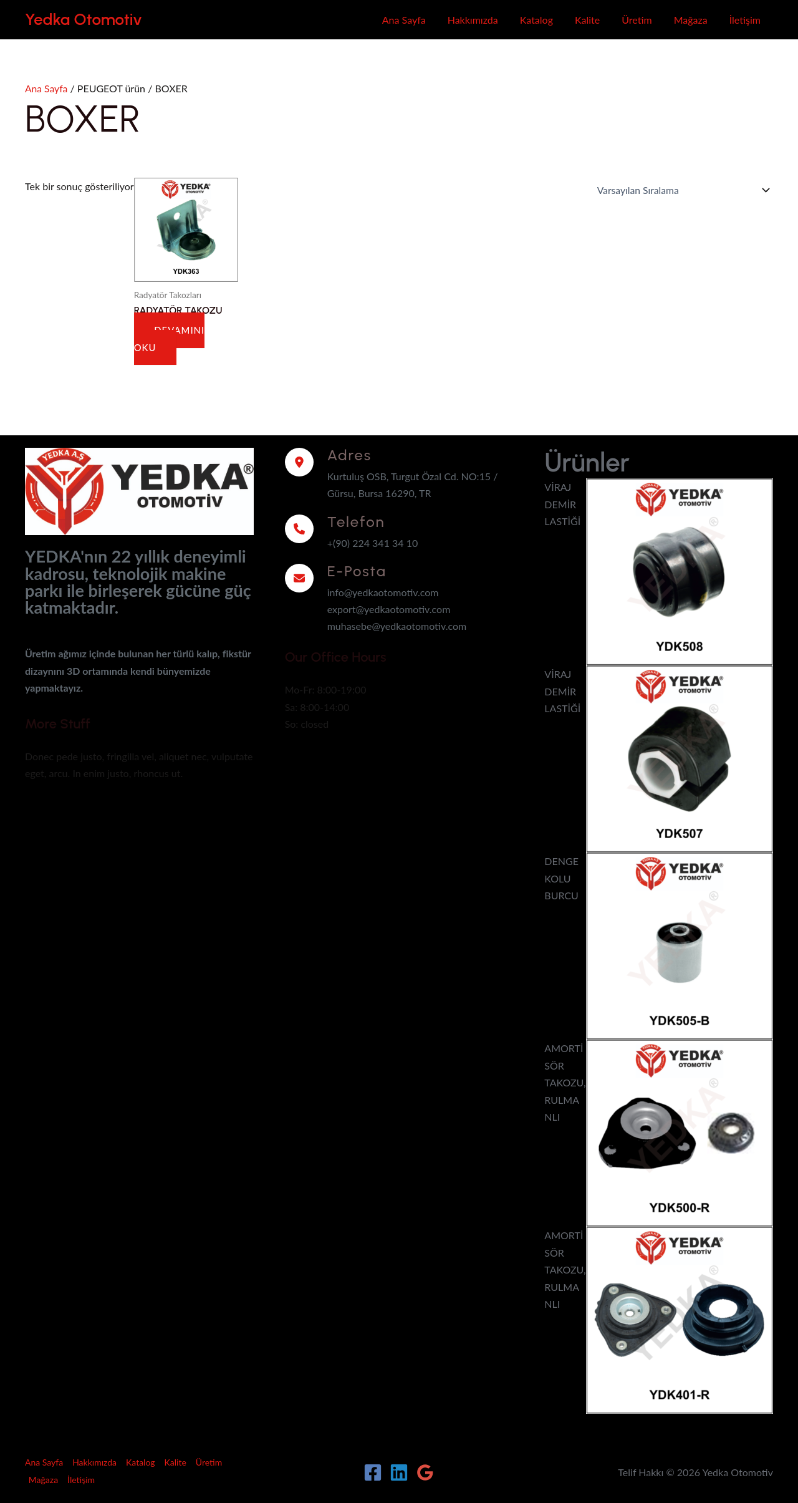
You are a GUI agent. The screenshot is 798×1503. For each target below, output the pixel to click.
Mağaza (691, 20)
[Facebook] (372, 1470)
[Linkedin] (399, 1470)
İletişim (745, 20)
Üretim (636, 20)
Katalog (536, 20)
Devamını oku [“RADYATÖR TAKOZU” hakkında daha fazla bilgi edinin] (170, 338)
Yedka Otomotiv (83, 19)
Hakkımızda (473, 20)
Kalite (587, 20)
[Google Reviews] (425, 1470)
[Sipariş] (679, 189)
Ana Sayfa (404, 20)
